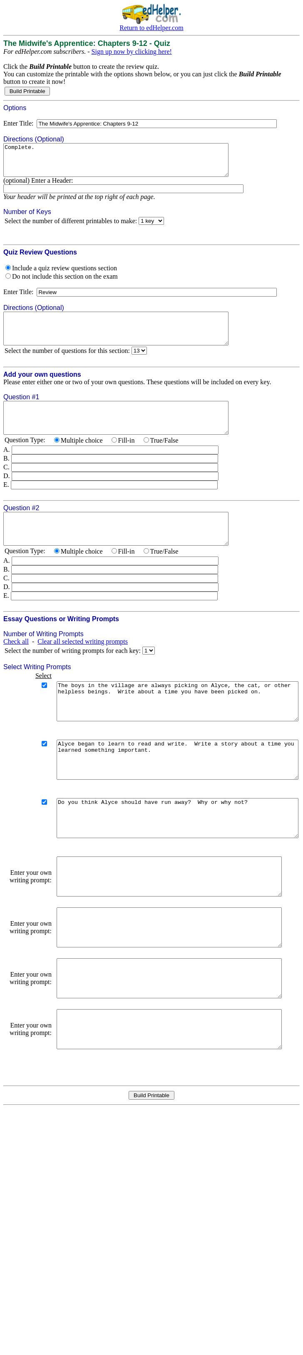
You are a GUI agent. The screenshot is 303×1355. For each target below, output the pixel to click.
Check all (16, 666)
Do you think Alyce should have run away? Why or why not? (166, 862)
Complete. (129, 163)
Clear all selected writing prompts (82, 666)
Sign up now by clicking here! (132, 51)
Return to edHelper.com (151, 27)
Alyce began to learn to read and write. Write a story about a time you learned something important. (166, 796)
